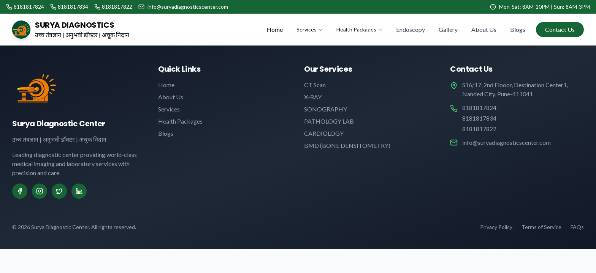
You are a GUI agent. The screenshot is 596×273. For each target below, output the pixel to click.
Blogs (517, 29)
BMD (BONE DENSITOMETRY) (347, 145)
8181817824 (479, 107)
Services (309, 29)
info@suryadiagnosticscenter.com (506, 142)
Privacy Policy (496, 227)
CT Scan (315, 84)
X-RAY (313, 96)
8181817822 (479, 128)
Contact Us (560, 29)
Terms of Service (541, 227)
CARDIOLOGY (324, 133)
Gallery (448, 29)
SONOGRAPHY (325, 109)
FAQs (577, 227)
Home (274, 29)
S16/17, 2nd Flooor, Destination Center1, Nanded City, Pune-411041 (515, 89)
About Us (483, 29)
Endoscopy (410, 29)
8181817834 (479, 118)
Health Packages (359, 29)
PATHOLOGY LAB (329, 121)
